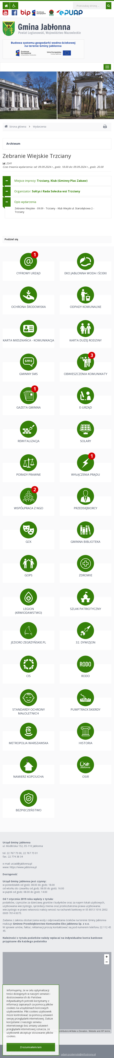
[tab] (57, 181)
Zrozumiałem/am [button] (31, 1047)
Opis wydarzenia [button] (25, 202)
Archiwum (13, 144)
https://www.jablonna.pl (23, 867)
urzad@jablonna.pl (21, 863)
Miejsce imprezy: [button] (50, 181)
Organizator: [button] (47, 191)
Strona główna (15, 126)
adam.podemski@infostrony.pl (78, 1054)
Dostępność (10, 874)
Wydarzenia (39, 126)
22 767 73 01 (30, 853)
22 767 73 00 (14, 853)
